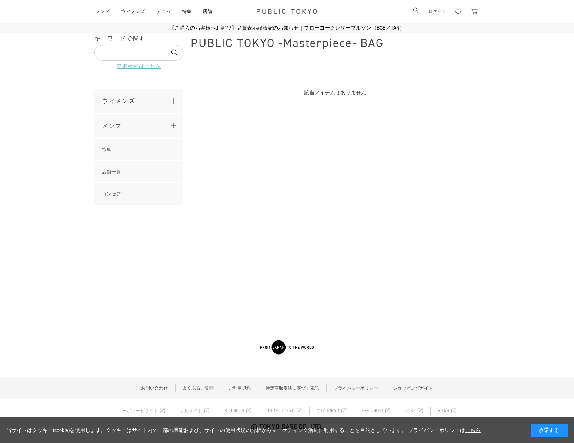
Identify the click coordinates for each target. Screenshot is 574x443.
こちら (473, 430)
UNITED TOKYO (280, 411)
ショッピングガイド (413, 388)
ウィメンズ (118, 101)
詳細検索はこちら (139, 66)
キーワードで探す (119, 38)
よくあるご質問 (198, 388)
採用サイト (191, 411)
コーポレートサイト (138, 411)
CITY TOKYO (328, 411)
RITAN (443, 411)
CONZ (410, 411)
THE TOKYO (372, 411)
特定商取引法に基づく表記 (292, 388)
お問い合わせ (154, 388)
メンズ (112, 126)
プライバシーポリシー (356, 388)
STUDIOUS (234, 411)
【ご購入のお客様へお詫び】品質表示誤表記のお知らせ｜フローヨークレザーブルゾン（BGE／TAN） (287, 27)
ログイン (437, 11)
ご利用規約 (239, 388)
